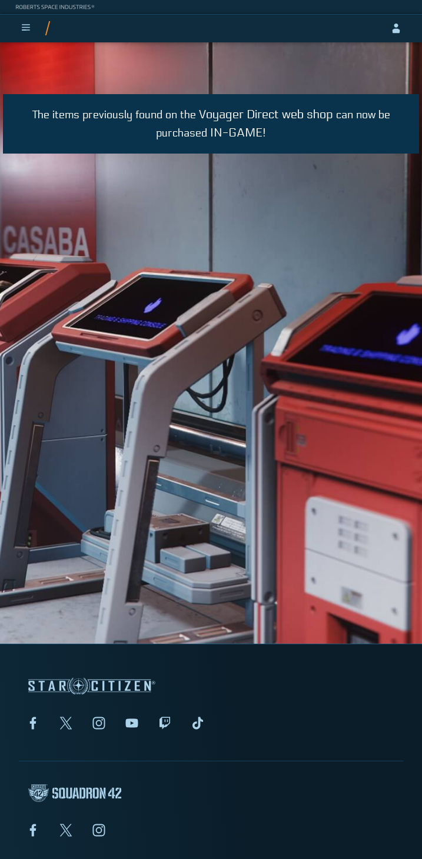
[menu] (26, 28)
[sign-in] (396, 28)
